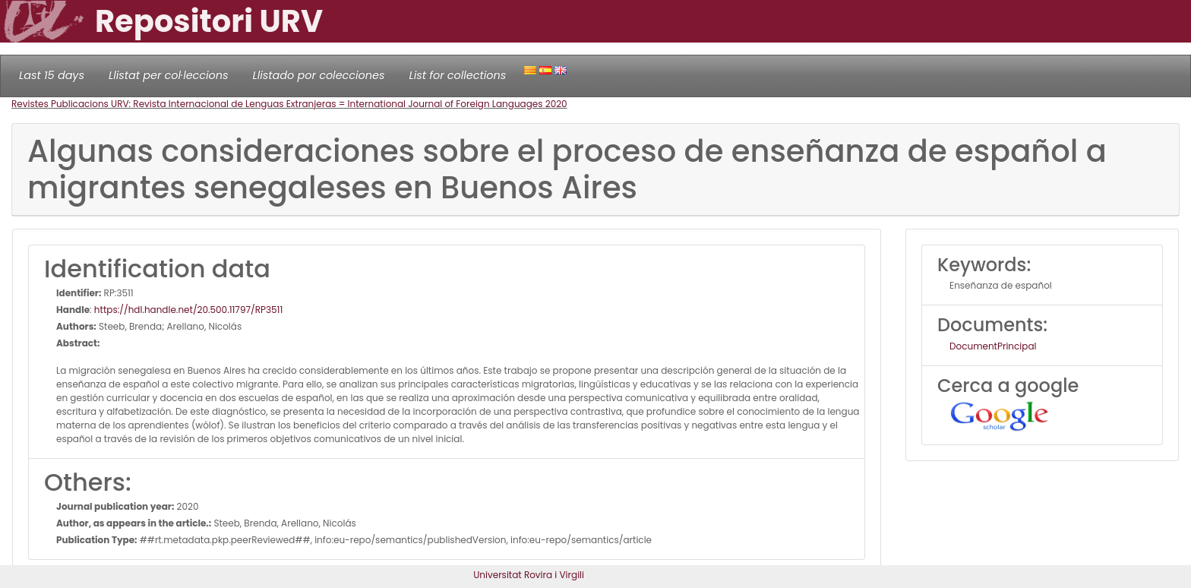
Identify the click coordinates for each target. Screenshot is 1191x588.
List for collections (457, 75)
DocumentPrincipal (992, 346)
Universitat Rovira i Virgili (528, 574)
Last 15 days (51, 75)
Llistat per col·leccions (169, 75)
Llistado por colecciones (319, 75)
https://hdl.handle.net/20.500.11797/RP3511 (188, 309)
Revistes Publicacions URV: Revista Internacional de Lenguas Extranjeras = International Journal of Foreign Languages (278, 103)
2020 (556, 103)
